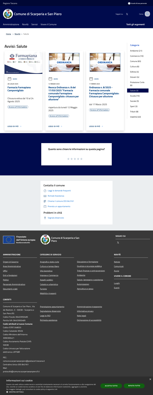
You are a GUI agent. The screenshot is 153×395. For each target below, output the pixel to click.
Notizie (117, 261)
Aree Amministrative (12, 266)
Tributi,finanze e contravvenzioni (91, 270)
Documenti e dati (10, 288)
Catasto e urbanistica (49, 284)
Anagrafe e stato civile (49, 261)
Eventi (117, 287)
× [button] (150, 379)
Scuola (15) (135, 95)
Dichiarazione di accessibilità (89, 320)
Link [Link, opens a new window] (55, 389)
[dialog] (76, 386)
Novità (17, 33)
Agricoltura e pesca (85, 288)
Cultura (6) (134, 66)
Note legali (81, 315)
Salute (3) (134, 90)
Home (8, 33)
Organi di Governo (10, 261)
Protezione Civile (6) (137, 84)
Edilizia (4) (134, 71)
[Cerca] (147, 14)
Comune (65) (135, 61)
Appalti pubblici (46, 279)
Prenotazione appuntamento (52, 306)
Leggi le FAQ (45, 315)
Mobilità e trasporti (48, 293)
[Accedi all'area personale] (137, 3)
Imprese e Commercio (49, 275)
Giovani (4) (134, 76)
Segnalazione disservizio (50, 311)
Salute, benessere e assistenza (90, 279)
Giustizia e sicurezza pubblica (89, 266)
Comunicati (119, 266)
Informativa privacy (85, 311)
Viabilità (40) (135, 116)
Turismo (43, 288)
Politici (6, 279)
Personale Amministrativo (14, 284)
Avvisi (12, 79)
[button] (51, 392)
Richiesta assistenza (48, 320)
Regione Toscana (10, 3)
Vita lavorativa (46, 270)
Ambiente (81, 275)
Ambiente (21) (136, 50)
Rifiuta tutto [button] (134, 386)
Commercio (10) (136, 55)
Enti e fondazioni (10, 275)
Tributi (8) (134, 111)
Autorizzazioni (83, 284)
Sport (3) (133, 106)
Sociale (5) (134, 101)
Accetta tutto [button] (111, 386)
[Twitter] (124, 14)
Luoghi (117, 283)
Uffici (5, 270)
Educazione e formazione (87, 261)
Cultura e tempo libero (49, 266)
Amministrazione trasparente (89, 306)
